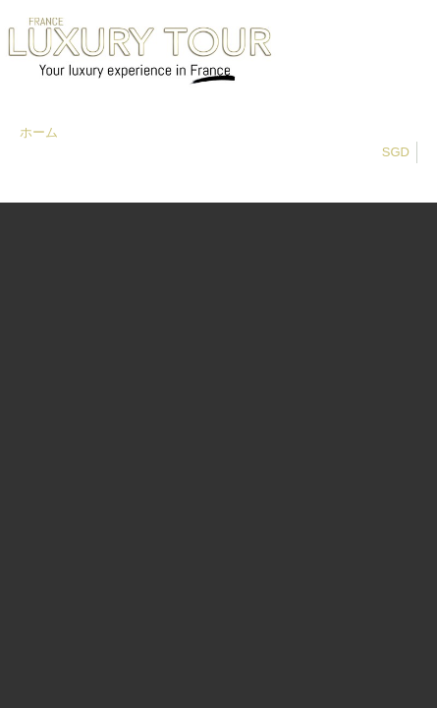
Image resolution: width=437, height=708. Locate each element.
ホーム (39, 132)
